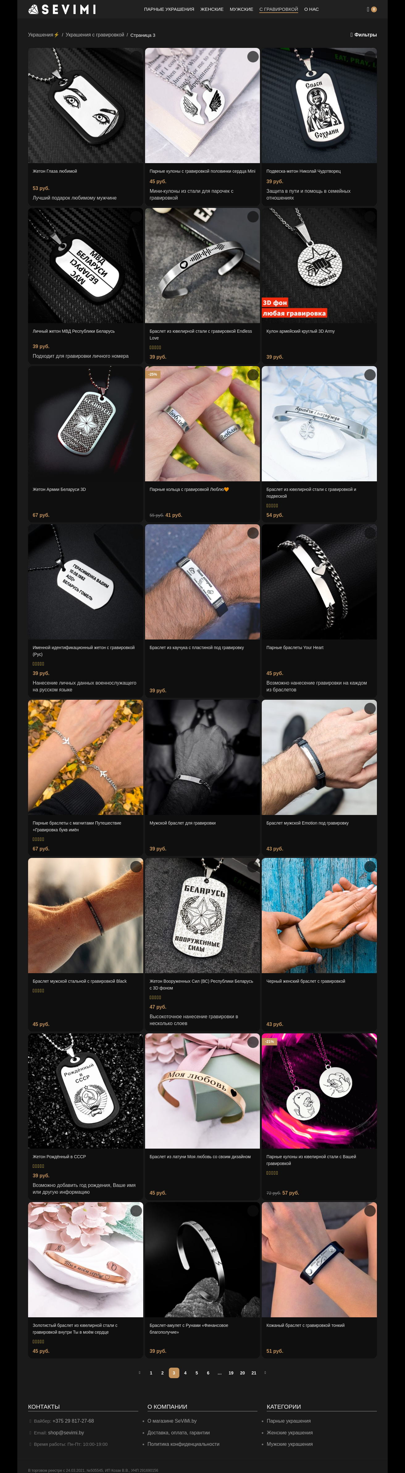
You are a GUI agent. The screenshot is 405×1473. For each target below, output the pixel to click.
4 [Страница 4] (185, 1366)
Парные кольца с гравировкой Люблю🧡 (193, 492)
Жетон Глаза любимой (57, 170)
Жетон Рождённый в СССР (62, 1153)
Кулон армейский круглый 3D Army (303, 335)
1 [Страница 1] (151, 1366)
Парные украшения (287, 1415)
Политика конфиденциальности (182, 1437)
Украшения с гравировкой (91, 34)
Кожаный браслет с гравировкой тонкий (309, 1320)
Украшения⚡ (43, 34)
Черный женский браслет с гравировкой (309, 979)
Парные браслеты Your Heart (297, 649)
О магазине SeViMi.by (171, 1415)
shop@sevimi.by (65, 1426)
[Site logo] (62, 8)
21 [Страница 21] (254, 1366)
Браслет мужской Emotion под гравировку (311, 822)
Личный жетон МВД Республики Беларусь (77, 335)
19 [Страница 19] (231, 1366)
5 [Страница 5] (197, 1366)
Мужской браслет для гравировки (186, 822)
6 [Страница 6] (208, 1366)
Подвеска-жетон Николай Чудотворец (306, 170)
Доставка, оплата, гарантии (177, 1426)
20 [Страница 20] (242, 1366)
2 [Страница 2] (162, 1366)
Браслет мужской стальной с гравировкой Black (84, 979)
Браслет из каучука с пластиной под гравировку (201, 649)
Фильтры (366, 34)
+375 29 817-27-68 (72, 1415)
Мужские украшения (289, 1437)
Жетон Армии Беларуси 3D (62, 492)
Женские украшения (288, 1426)
